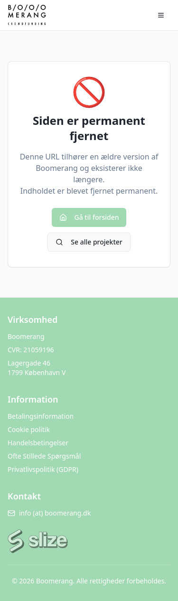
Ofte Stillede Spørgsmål (44, 455)
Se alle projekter (89, 241)
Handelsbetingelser (38, 442)
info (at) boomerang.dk (49, 512)
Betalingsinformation (41, 416)
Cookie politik (29, 429)
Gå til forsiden (89, 217)
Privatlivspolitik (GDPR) (43, 469)
